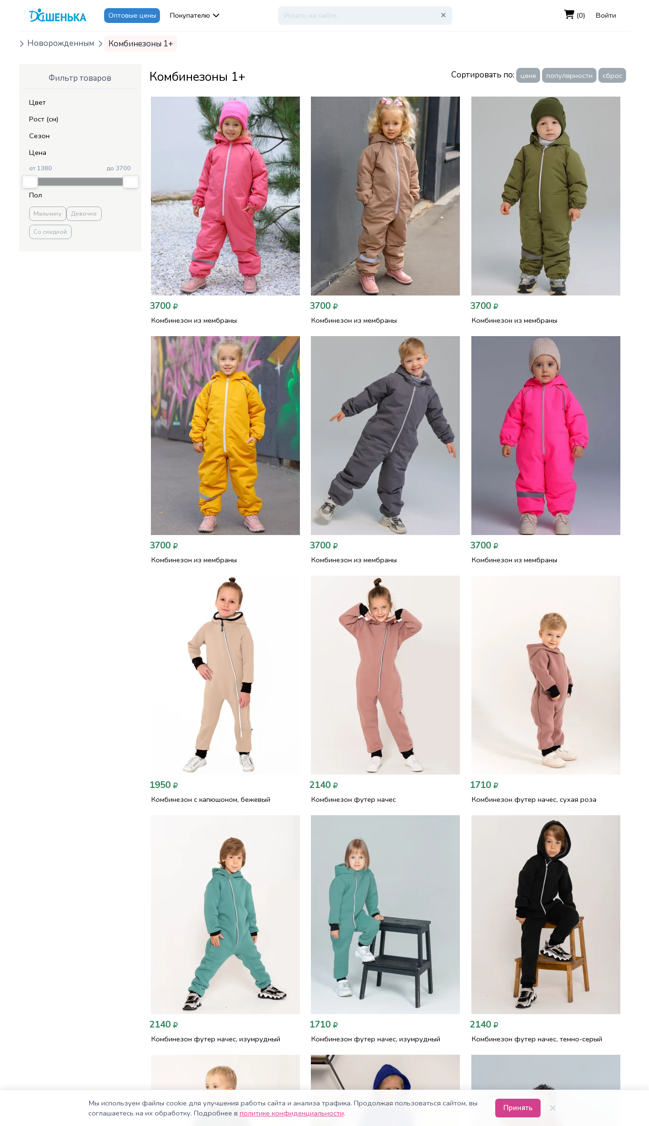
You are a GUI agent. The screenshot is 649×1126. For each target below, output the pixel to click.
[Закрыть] (553, 1108)
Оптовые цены (132, 15)
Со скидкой (50, 232)
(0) (574, 15)
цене (528, 75)
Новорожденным (60, 43)
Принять (517, 1108)
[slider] (29, 181)
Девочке (84, 213)
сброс (612, 75)
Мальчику (47, 213)
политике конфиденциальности (292, 1113)
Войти (606, 15)
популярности (569, 75)
